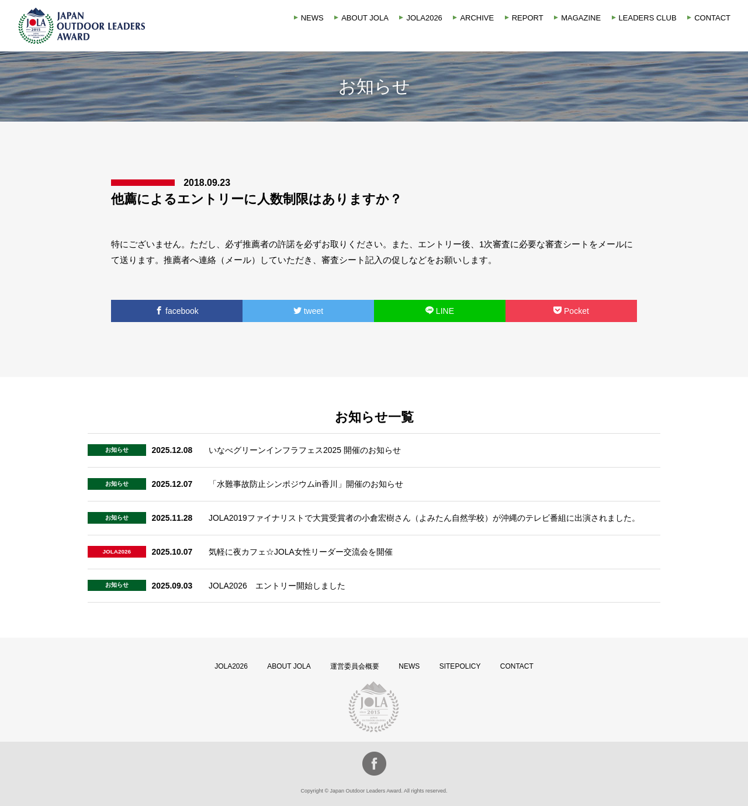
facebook (177, 311)
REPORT (527, 17)
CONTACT (712, 17)
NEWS (312, 17)
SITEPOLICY (460, 666)
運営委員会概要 (354, 666)
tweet (308, 311)
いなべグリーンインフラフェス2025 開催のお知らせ (305, 450)
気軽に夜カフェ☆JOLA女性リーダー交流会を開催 (301, 551)
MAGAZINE (581, 17)
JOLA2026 (424, 17)
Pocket (571, 311)
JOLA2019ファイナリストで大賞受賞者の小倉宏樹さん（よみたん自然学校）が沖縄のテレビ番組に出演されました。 (424, 518)
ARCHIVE (477, 17)
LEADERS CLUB (648, 17)
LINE (439, 311)
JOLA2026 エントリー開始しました (277, 585)
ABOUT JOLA (365, 17)
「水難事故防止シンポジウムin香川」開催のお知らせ (306, 484)
